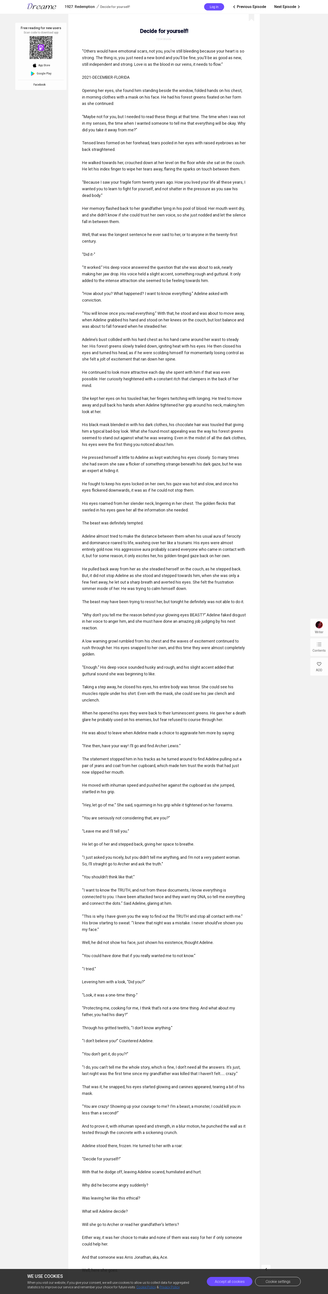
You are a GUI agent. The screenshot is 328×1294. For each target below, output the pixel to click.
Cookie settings (278, 1281)
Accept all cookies (230, 1281)
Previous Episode (249, 6)
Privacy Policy (169, 1287)
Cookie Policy (146, 1287)
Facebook (40, 84)
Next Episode (287, 6)
